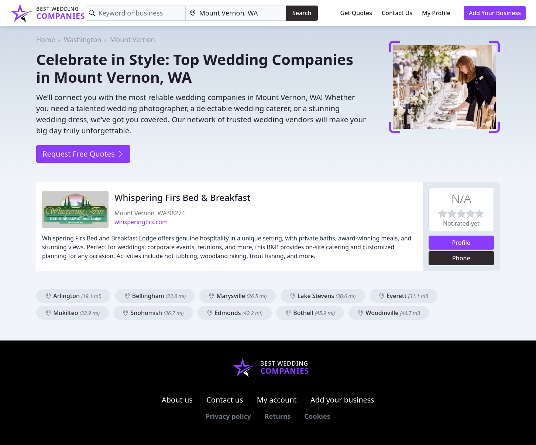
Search (301, 13)
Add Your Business (495, 13)
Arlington (73, 296)
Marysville (238, 296)
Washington (83, 39)
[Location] (235, 13)
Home (45, 39)
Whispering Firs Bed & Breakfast (182, 197)
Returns (278, 416)
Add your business (342, 400)
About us (177, 400)
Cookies (317, 416)
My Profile (436, 13)
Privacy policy (228, 416)
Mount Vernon (132, 39)
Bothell (310, 313)
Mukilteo (72, 313)
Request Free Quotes (83, 154)
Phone (461, 258)
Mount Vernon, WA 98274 (149, 213)
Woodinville (389, 313)
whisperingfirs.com (141, 222)
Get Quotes (356, 13)
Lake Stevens (323, 296)
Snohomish (153, 313)
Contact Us (397, 13)
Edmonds (234, 313)
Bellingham (155, 296)
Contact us (224, 400)
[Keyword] (135, 13)
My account (277, 400)
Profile (461, 243)
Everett (403, 296)
